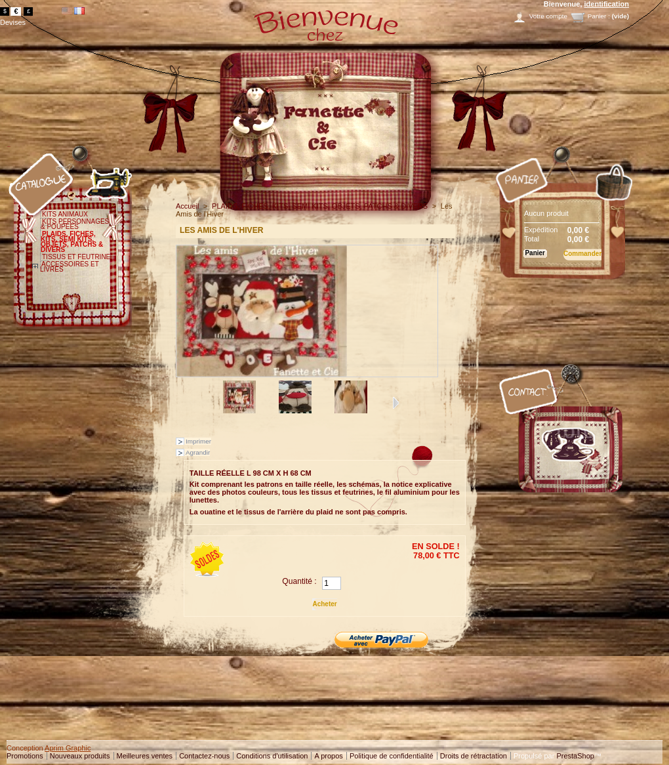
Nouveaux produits (80, 756)
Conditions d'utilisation (272, 756)
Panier (496, 146)
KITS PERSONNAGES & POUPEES (75, 224)
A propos (328, 756)
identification (606, 4)
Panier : (599, 16)
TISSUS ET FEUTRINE (76, 256)
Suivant (395, 403)
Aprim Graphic (68, 748)
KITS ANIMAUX (65, 214)
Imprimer (198, 441)
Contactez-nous (204, 756)
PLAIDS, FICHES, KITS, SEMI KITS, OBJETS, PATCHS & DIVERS (72, 241)
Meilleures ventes (145, 756)
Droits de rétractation (473, 756)
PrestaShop (575, 756)
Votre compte (548, 16)
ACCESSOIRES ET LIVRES (69, 266)
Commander (582, 253)
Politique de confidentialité (392, 756)
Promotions (25, 756)
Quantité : (299, 581)
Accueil (187, 206)
